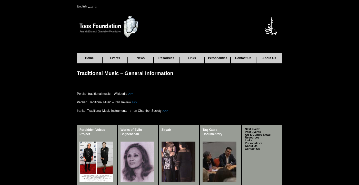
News (141, 58)
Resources (166, 58)
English (82, 6)
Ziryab (166, 130)
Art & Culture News (258, 138)
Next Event (252, 129)
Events (115, 58)
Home (89, 58)
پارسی (92, 6)
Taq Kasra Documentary (212, 132)
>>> (130, 94)
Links (192, 58)
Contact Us (243, 58)
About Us (269, 58)
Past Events (253, 134)
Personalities (217, 58)
